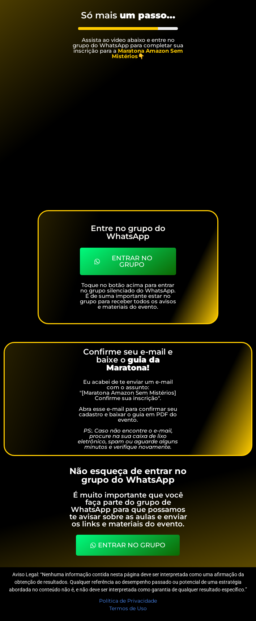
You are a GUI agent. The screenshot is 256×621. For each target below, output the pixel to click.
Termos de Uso (128, 608)
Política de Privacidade (128, 601)
